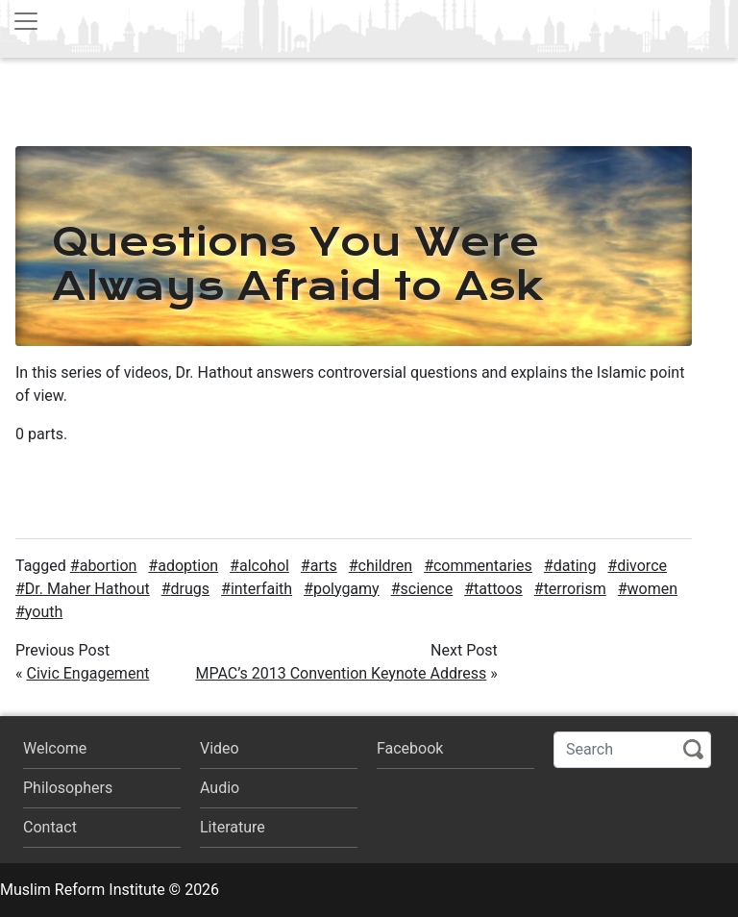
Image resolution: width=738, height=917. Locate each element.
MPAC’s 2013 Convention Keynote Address (340, 673)
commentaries (482, 566)
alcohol (264, 566)
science (427, 589)
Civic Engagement (87, 673)
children (385, 566)
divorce (642, 566)
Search (693, 749)
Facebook (410, 748)
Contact (50, 827)
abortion (108, 566)
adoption (188, 566)
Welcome (54, 748)
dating (575, 566)
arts (323, 566)
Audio (219, 788)
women (652, 589)
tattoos (498, 589)
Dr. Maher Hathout (87, 589)
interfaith (261, 589)
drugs (190, 589)
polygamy (346, 589)
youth (43, 612)
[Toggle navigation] (26, 21)
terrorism (575, 589)
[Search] (632, 749)
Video (219, 748)
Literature (232, 827)
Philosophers (67, 788)
